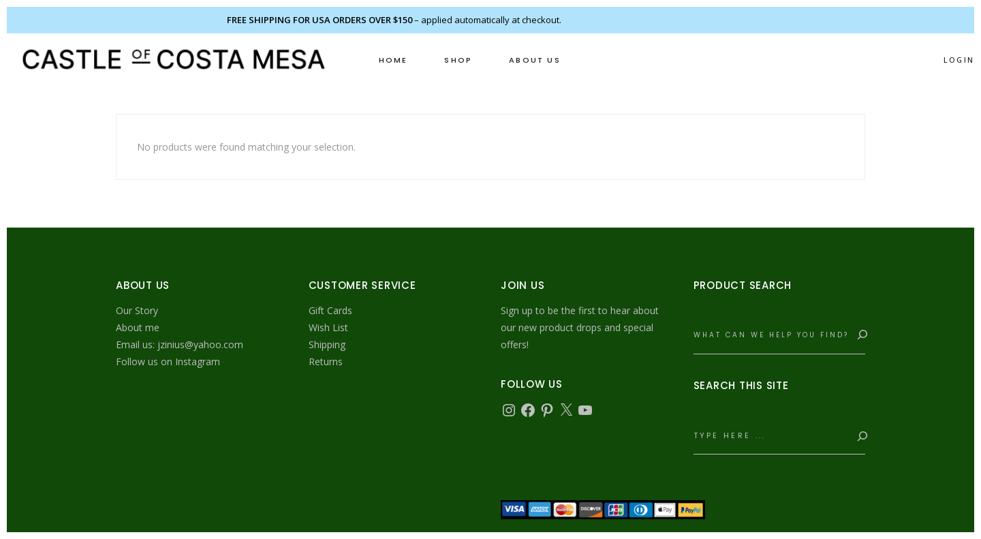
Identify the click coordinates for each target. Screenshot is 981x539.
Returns (326, 361)
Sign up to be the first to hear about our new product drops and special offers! (580, 327)
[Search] (859, 335)
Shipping (327, 344)
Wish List (328, 327)
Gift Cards (330, 310)
